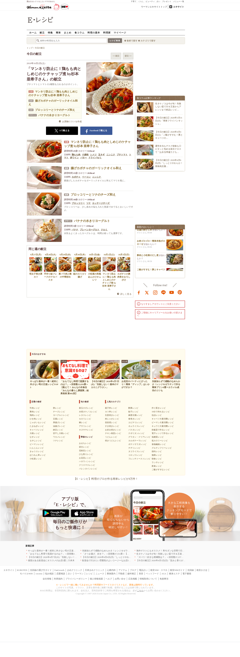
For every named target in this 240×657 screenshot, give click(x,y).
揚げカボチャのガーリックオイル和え (96, 168)
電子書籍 (186, 573)
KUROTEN (22, 570)
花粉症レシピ (85, 450)
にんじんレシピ (37, 448)
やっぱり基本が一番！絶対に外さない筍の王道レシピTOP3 (56, 550)
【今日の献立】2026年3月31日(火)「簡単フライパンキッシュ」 (169, 120)
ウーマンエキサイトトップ (154, 6)
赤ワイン (74, 157)
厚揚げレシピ (59, 422)
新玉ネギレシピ (86, 408)
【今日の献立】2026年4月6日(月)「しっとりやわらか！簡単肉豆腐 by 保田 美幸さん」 (123, 557)
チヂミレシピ (134, 448)
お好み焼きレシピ (113, 430)
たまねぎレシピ (37, 426)
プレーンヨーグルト (90, 229)
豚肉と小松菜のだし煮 (147, 256)
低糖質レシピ (158, 437)
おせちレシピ (85, 443)
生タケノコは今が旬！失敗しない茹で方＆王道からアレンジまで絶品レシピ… (168, 106)
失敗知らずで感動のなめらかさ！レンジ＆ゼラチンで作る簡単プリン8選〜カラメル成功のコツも (129, 550)
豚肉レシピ (35, 412)
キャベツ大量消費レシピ (163, 419)
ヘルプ (109, 578)
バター (83, 157)
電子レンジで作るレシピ (163, 433)
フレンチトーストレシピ (139, 459)
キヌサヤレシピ (86, 430)
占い (158, 1)
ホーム (33, 32)
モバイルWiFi (26, 573)
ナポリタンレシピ (136, 433)
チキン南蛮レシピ (113, 433)
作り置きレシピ (159, 408)
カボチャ (76, 177)
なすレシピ (35, 437)
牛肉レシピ (35, 408)
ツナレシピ (58, 440)
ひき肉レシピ (36, 419)
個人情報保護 (96, 578)
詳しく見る (126, 294)
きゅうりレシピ (37, 451)
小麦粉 (85, 154)
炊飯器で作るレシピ (161, 430)
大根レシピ (35, 433)
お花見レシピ (85, 458)
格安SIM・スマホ (158, 570)
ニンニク (111, 154)
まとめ (67, 32)
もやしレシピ (36, 440)
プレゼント (166, 1)
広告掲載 (132, 578)
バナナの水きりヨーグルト (54, 115)
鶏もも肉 (76, 154)
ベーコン (86, 177)
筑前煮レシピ (111, 422)
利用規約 (58, 578)
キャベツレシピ (37, 430)
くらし (141, 1)
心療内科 (111, 570)
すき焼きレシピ (112, 426)
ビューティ (150, 1)
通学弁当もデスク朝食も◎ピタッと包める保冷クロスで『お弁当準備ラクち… (168, 149)
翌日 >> (128, 56)
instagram (155, 292)
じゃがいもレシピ (38, 422)
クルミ (104, 229)
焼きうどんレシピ (113, 440)
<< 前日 (116, 56)
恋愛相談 (60, 573)
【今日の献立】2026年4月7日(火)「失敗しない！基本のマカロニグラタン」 (64, 557)
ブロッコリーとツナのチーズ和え (55, 109)
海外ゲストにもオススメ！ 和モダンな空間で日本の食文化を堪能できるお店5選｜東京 (178, 550)
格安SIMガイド (177, 570)
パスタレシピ (134, 430)
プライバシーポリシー (76, 578)
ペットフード (152, 573)
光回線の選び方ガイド (41, 570)
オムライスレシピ (136, 426)
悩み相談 (49, 573)
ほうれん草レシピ (38, 455)
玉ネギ (101, 154)
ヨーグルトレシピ (61, 415)
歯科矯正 (131, 573)
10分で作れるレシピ (161, 412)
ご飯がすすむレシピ (161, 469)
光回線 (190, 570)
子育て (133, 1)
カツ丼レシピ (111, 412)
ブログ (133, 570)
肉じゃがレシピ (112, 419)
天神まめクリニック (94, 570)
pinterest (179, 292)
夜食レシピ (157, 466)
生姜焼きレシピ (112, 415)
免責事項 (164, 578)
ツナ (88, 203)
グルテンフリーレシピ (162, 448)
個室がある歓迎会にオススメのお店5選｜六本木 (51, 560)
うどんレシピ (111, 437)
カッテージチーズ (101, 203)
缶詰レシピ (157, 415)
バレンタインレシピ (88, 469)
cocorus (39, 573)
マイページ (120, 32)
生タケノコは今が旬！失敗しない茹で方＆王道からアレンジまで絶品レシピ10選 (175, 554)
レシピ (89, 573)
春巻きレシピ (134, 419)
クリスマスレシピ (87, 465)
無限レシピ (157, 455)
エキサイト (178, 6)
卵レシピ (57, 408)
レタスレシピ (85, 415)
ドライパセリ (95, 157)
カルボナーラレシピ (137, 440)
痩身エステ (174, 573)
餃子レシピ (133, 412)
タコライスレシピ (136, 451)
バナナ (75, 229)
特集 (50, 32)
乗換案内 (111, 573)
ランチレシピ (158, 462)
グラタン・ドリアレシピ (139, 437)
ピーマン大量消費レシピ (163, 422)
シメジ (93, 154)
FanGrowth (59, 570)
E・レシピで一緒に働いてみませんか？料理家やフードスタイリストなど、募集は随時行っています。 (105, 584)
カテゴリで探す (148, 40)
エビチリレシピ (135, 422)
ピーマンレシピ (37, 444)
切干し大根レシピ (61, 433)
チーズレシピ (59, 412)
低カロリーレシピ (160, 440)
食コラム (79, 32)
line (163, 292)
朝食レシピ (157, 459)
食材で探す (132, 40)
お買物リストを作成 (72, 121)
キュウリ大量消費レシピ (163, 426)
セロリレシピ (85, 419)
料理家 (107, 32)
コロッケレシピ (135, 455)
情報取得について (148, 578)
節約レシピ (157, 451)
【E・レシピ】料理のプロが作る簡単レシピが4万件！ (106, 478)
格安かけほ (201, 570)
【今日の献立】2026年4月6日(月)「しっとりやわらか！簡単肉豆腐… (169, 163)
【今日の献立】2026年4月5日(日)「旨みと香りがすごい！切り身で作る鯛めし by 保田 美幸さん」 (183, 560)
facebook (138, 292)
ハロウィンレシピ (87, 461)
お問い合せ (120, 578)
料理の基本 (94, 32)
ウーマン (79, 573)
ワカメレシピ (59, 437)
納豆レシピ (58, 430)
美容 (141, 573)
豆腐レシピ (58, 419)
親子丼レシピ (111, 408)
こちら (140, 590)
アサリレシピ (85, 426)
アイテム (122, 570)
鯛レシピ (83, 422)
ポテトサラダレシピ (137, 444)
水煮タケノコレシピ (88, 412)
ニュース (100, 573)
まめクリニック (74, 570)
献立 (42, 32)
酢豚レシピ (133, 408)
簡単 (58, 32)
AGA (164, 573)
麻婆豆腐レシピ (135, 415)
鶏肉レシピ (35, 415)
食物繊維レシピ (159, 444)
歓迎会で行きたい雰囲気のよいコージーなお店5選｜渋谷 (110, 560)
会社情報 (47, 578)
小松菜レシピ (36, 459)
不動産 (121, 573)
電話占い (143, 570)
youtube (171, 292)
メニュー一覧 (178, 1)
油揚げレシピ (59, 426)
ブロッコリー (78, 203)
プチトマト (122, 154)
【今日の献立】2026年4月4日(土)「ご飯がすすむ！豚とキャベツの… (169, 135)
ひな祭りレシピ (86, 454)
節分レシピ (84, 447)
